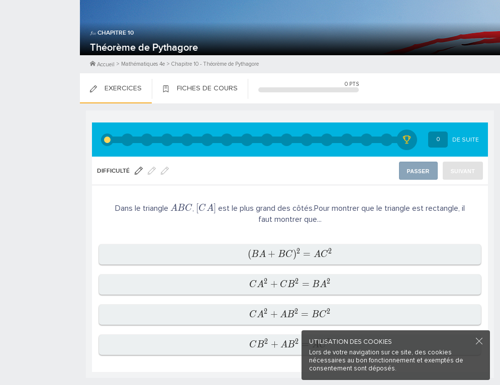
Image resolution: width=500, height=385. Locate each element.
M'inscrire (40, 46)
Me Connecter (40, 60)
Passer (418, 171)
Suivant (463, 171)
